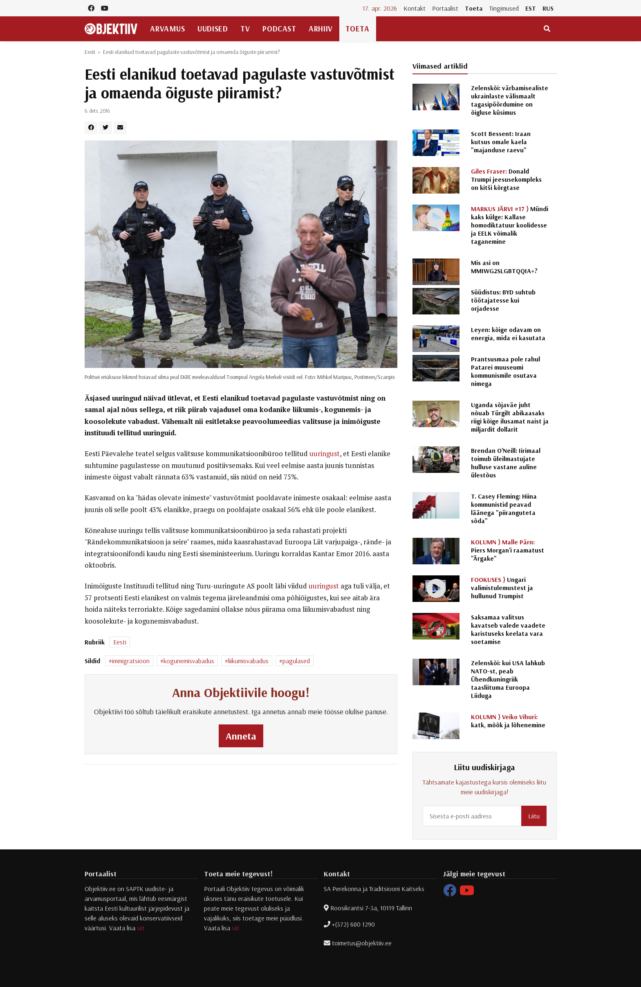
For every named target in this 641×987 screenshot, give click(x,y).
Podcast (279, 28)
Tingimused (504, 8)
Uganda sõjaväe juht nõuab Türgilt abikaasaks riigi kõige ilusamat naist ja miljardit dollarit (510, 417)
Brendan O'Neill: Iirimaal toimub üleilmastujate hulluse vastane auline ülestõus (505, 462)
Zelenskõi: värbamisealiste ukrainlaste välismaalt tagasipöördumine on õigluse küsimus (509, 100)
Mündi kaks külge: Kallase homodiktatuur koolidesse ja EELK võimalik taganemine (509, 225)
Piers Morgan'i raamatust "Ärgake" (507, 550)
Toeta (474, 8)
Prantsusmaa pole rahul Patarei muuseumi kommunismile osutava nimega (505, 371)
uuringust (324, 453)
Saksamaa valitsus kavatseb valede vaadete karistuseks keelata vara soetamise (508, 629)
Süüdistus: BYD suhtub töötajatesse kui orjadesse (503, 300)
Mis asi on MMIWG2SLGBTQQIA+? (504, 266)
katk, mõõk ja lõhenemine (508, 721)
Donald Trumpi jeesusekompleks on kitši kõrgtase (506, 179)
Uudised (212, 28)
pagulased (296, 661)
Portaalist (445, 8)
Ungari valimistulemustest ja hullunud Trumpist (502, 587)
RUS (548, 8)
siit (141, 928)
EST (530, 8)
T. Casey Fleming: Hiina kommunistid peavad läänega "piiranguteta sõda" (504, 508)
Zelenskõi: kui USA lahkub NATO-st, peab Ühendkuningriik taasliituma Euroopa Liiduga (508, 679)
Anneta (241, 736)
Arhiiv (320, 28)
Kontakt (414, 8)
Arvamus (167, 28)
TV (245, 28)
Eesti (90, 52)
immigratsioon (131, 661)
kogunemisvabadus (189, 661)
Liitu (534, 816)
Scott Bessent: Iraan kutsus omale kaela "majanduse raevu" (501, 141)
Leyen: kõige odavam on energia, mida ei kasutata (508, 333)
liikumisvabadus (248, 661)
